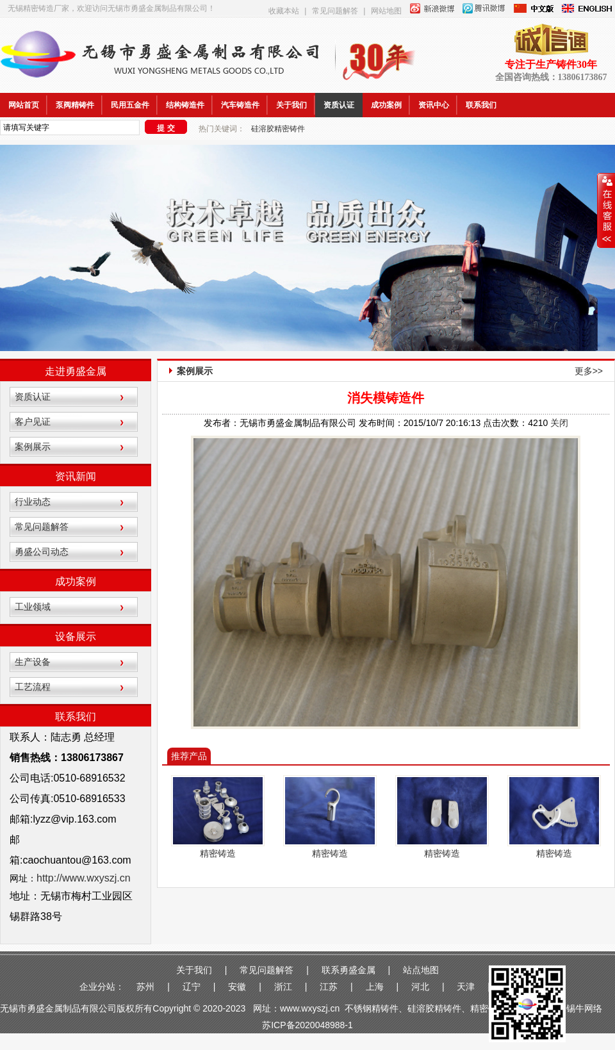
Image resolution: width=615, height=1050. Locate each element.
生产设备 (33, 662)
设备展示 (75, 636)
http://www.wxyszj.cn (84, 878)
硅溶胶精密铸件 (278, 128)
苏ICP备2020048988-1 (307, 1025)
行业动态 (33, 501)
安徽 (237, 986)
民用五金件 (130, 105)
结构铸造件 (185, 105)
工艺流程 (33, 687)
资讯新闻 (75, 476)
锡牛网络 (585, 1008)
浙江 (283, 986)
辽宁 (192, 986)
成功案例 (386, 105)
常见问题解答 (335, 10)
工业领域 (33, 607)
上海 (375, 986)
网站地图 (386, 10)
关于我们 (291, 105)
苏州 (145, 986)
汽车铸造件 (240, 105)
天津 (466, 986)
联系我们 (481, 105)
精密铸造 (218, 853)
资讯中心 (433, 105)
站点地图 (421, 970)
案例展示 (33, 446)
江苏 (329, 986)
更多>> (589, 371)
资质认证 (339, 105)
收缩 (606, 211)
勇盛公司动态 (42, 551)
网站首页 (23, 105)
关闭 (559, 423)
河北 (420, 986)
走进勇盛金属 (75, 371)
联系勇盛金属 (348, 970)
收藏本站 (283, 10)
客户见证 (33, 421)
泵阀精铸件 (75, 105)
